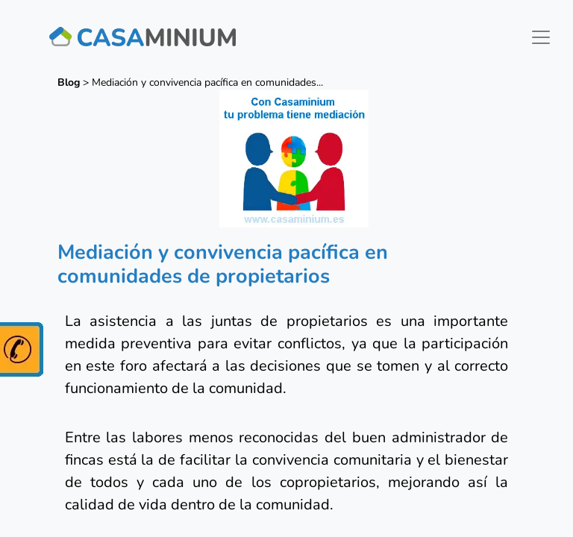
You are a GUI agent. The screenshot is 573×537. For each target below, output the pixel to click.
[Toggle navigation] (541, 37)
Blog (68, 82)
